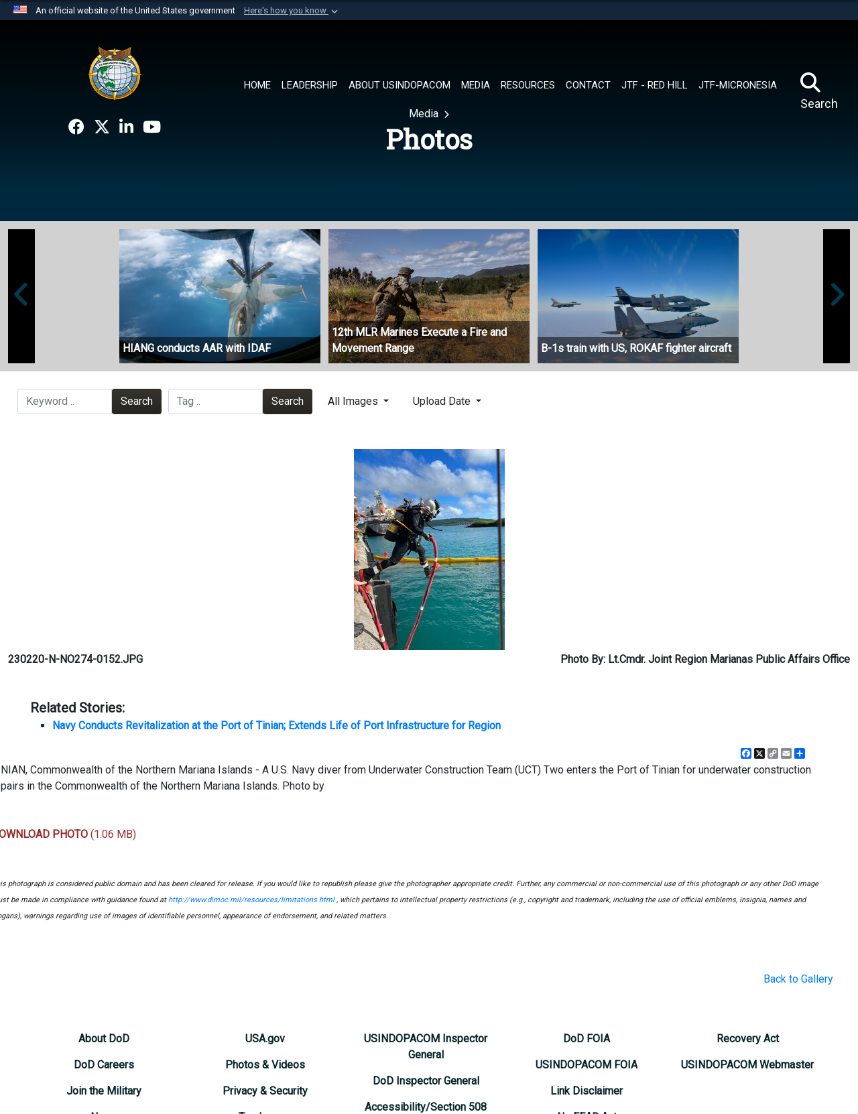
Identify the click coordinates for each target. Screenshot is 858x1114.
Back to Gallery (798, 979)
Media (425, 113)
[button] (292, 10)
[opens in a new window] (76, 127)
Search (137, 401)
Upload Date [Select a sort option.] (443, 401)
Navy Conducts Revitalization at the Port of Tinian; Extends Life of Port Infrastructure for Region (276, 725)
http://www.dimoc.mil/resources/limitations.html (251, 899)
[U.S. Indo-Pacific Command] (114, 74)
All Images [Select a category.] (354, 401)
